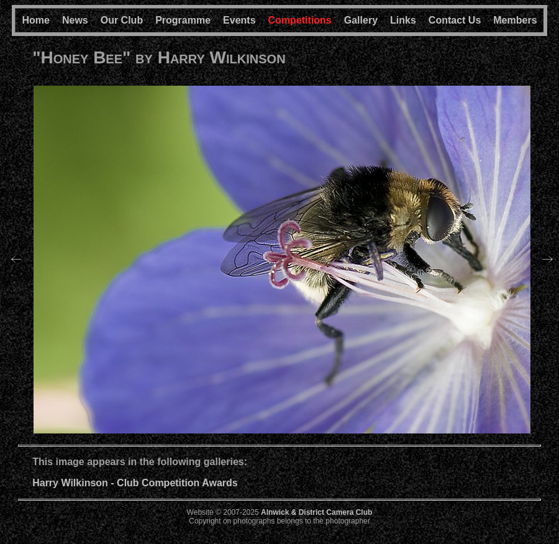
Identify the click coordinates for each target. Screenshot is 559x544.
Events (239, 20)
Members (515, 20)
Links (403, 20)
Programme (183, 20)
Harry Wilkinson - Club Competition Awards (135, 483)
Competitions (300, 20)
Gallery (361, 20)
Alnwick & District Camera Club (316, 512)
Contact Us (455, 20)
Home (35, 20)
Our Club (122, 20)
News (75, 20)
